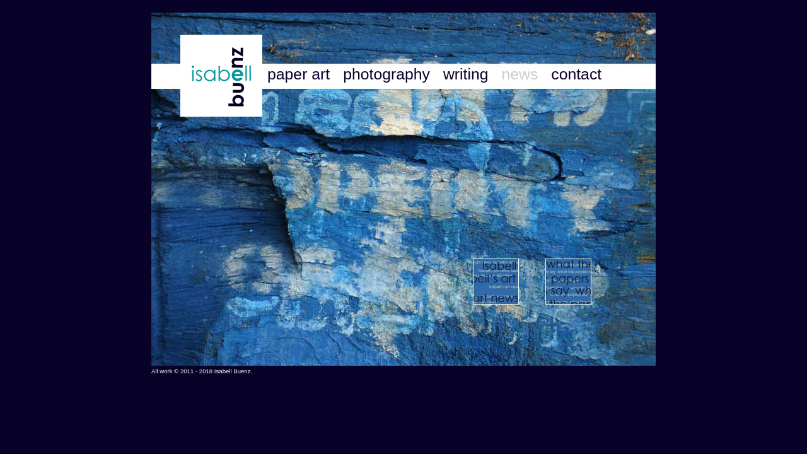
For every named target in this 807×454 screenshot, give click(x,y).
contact (576, 74)
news (521, 74)
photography (388, 74)
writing (468, 74)
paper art (300, 74)
